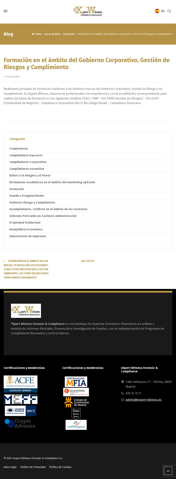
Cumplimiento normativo (26, 169)
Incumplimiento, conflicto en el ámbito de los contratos (48, 209)
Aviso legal (10, 467)
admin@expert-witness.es (143, 399)
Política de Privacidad (32, 467)
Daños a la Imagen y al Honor (30, 175)
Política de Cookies (60, 467)
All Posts (87, 261)
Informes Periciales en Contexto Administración (43, 216)
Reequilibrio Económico (26, 229)
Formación (13, 76)
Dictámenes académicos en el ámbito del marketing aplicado (52, 182)
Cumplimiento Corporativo (28, 162)
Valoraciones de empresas (27, 236)
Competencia (18, 148)
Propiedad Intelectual (24, 222)
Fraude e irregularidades (26, 195)
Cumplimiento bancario (25, 155)
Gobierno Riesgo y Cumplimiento (32, 202)
